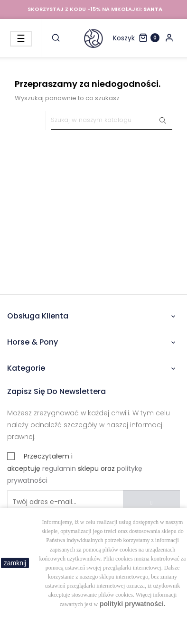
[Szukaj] (111, 120)
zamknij (15, 563)
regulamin (59, 468)
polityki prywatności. (132, 604)
